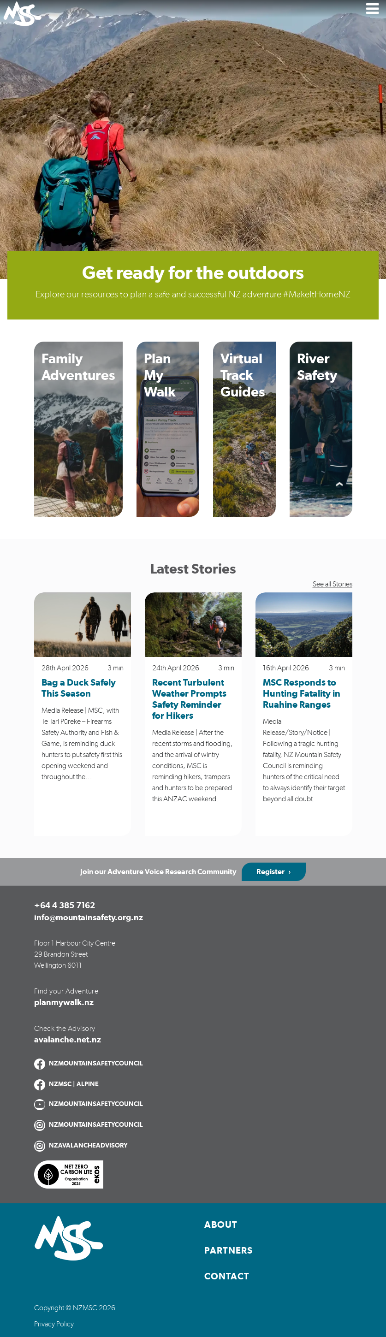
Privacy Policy (54, 1324)
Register (270, 872)
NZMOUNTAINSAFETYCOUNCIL (96, 1063)
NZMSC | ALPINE (74, 1084)
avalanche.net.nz (67, 1040)
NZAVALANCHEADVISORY (88, 1145)
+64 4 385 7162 (64, 906)
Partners (228, 1250)
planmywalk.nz (64, 1003)
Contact (226, 1276)
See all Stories (332, 584)
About (221, 1225)
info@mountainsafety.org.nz (88, 918)
